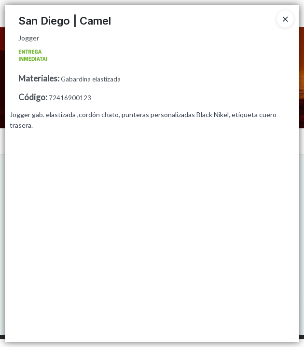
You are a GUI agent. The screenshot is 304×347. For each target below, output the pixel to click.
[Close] (285, 19)
